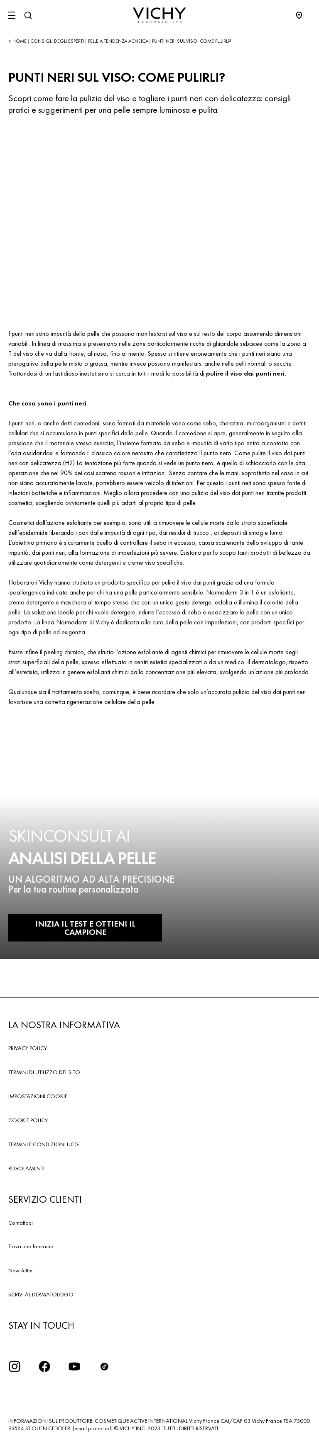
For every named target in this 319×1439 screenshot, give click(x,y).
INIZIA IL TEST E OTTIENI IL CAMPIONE (85, 927)
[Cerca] (28, 15)
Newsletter (20, 1270)
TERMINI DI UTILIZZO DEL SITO (44, 1072)
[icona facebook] (44, 1366)
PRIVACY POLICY (27, 1048)
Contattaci (20, 1222)
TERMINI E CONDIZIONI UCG (43, 1144)
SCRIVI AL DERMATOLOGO (41, 1294)
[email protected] (93, 1428)
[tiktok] (104, 1366)
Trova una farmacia (31, 1246)
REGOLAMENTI (26, 1168)
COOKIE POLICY (28, 1120)
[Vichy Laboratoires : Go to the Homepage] (159, 15)
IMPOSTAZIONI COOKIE (37, 1096)
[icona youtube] (74, 1366)
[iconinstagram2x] (14, 1366)
